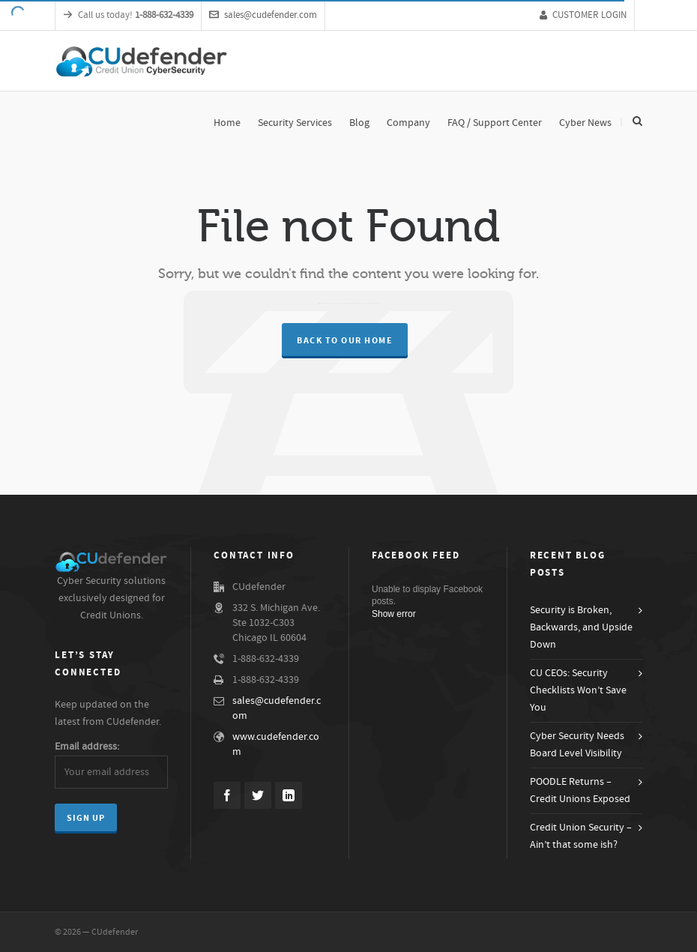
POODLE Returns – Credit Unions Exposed (580, 790)
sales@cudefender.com (263, 15)
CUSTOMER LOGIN (583, 15)
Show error (394, 614)
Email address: (87, 746)
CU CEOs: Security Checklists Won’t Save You (578, 690)
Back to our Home (345, 340)
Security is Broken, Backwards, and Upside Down (581, 627)
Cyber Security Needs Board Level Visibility (577, 744)
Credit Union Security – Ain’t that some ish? (581, 836)
